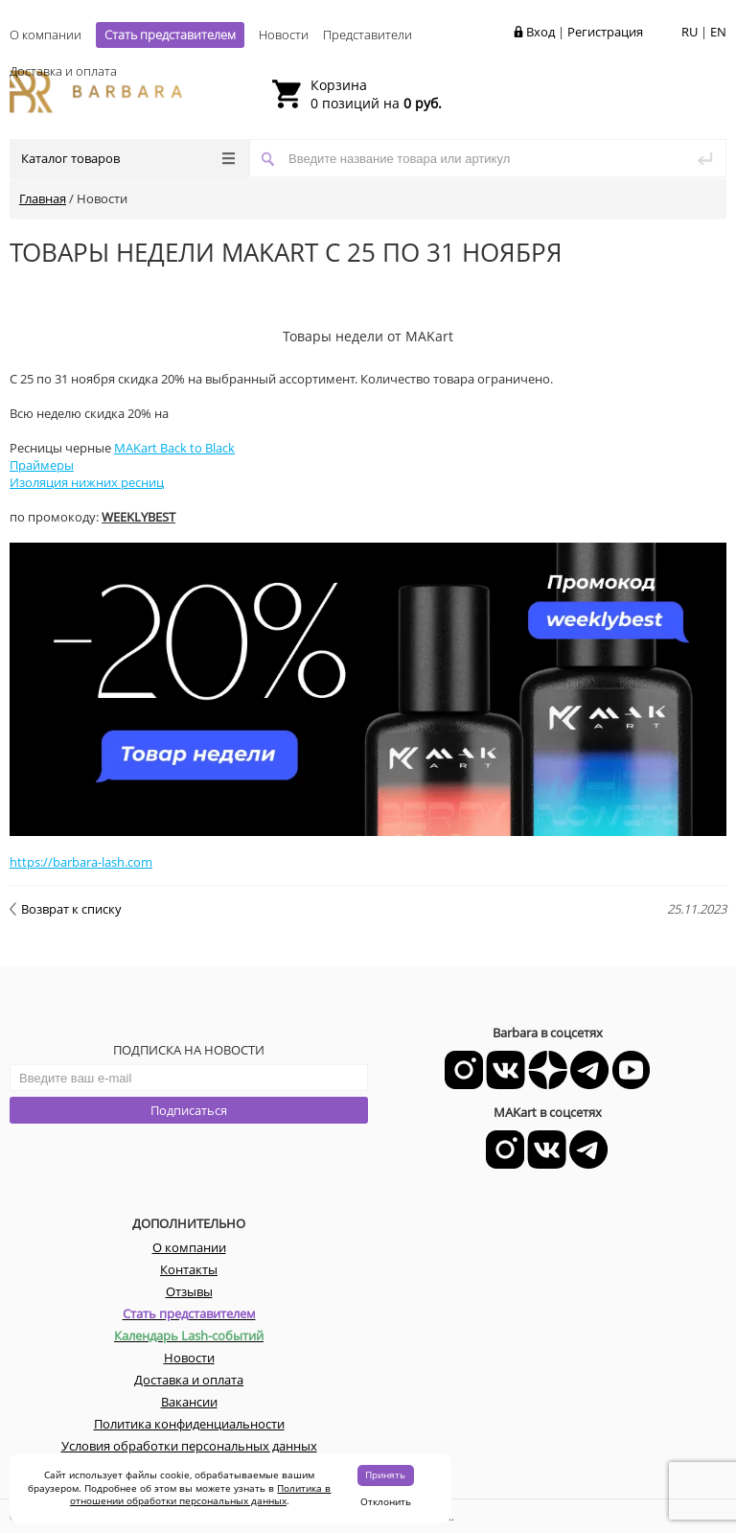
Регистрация (605, 31)
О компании (45, 34)
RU (689, 31)
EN (718, 31)
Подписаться (188, 1110)
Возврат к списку (66, 908)
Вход (540, 31)
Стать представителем (170, 34)
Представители (367, 34)
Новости (284, 34)
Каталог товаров (128, 158)
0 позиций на (376, 94)
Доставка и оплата (63, 71)
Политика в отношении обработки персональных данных (201, 1494)
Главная (42, 198)
